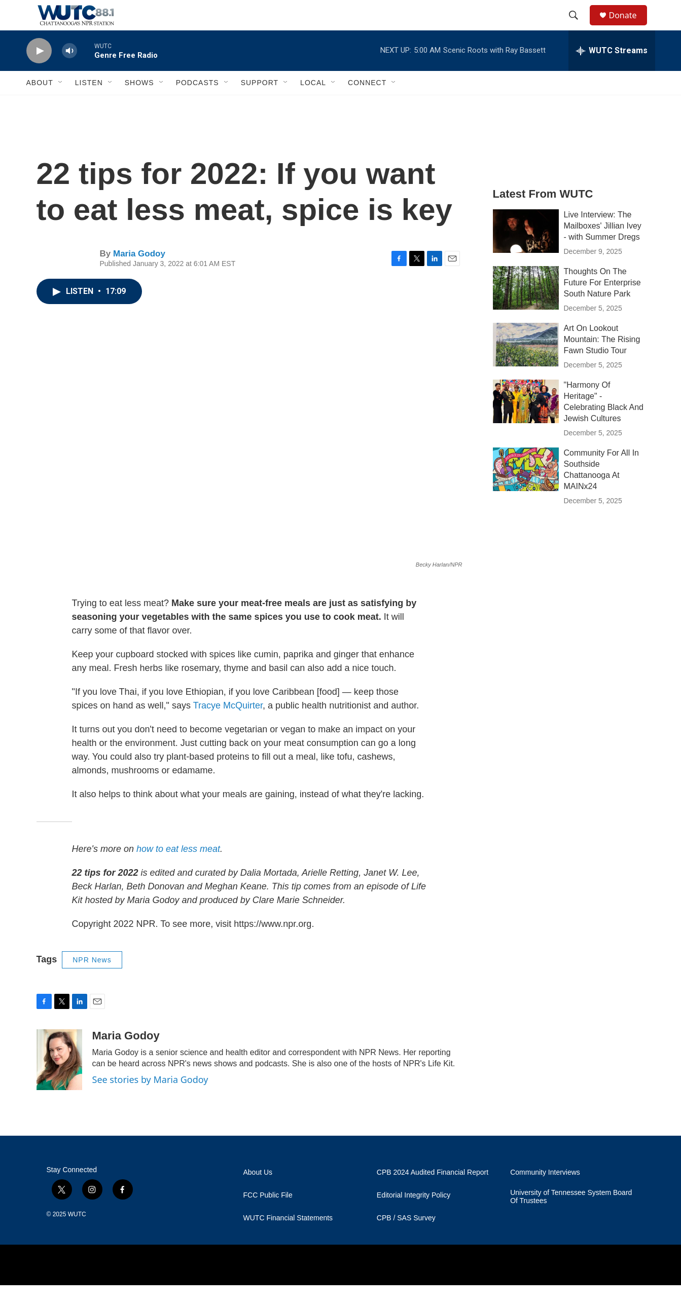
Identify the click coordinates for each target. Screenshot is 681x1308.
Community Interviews (545, 1195)
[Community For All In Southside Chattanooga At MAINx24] (526, 492)
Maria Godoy (139, 276)
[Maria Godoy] (59, 1082)
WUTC (77, 1237)
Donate (629, 26)
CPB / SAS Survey (406, 1241)
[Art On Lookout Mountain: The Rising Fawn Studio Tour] (526, 367)
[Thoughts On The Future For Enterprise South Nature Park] (526, 310)
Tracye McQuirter (228, 728)
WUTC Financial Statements (288, 1241)
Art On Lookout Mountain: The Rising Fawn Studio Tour (602, 362)
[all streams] (611, 73)
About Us (258, 1195)
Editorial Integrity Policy (414, 1218)
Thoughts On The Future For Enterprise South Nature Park (602, 305)
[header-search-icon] (578, 26)
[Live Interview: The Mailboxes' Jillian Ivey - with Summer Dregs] (526, 254)
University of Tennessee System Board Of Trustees (571, 1219)
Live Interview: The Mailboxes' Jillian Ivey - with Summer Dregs (602, 248)
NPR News (92, 983)
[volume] (69, 73)
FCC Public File (268, 1218)
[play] (39, 74)
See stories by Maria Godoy (150, 1102)
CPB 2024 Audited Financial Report (432, 1195)
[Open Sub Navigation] (61, 105)
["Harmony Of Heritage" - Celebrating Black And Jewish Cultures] (526, 424)
